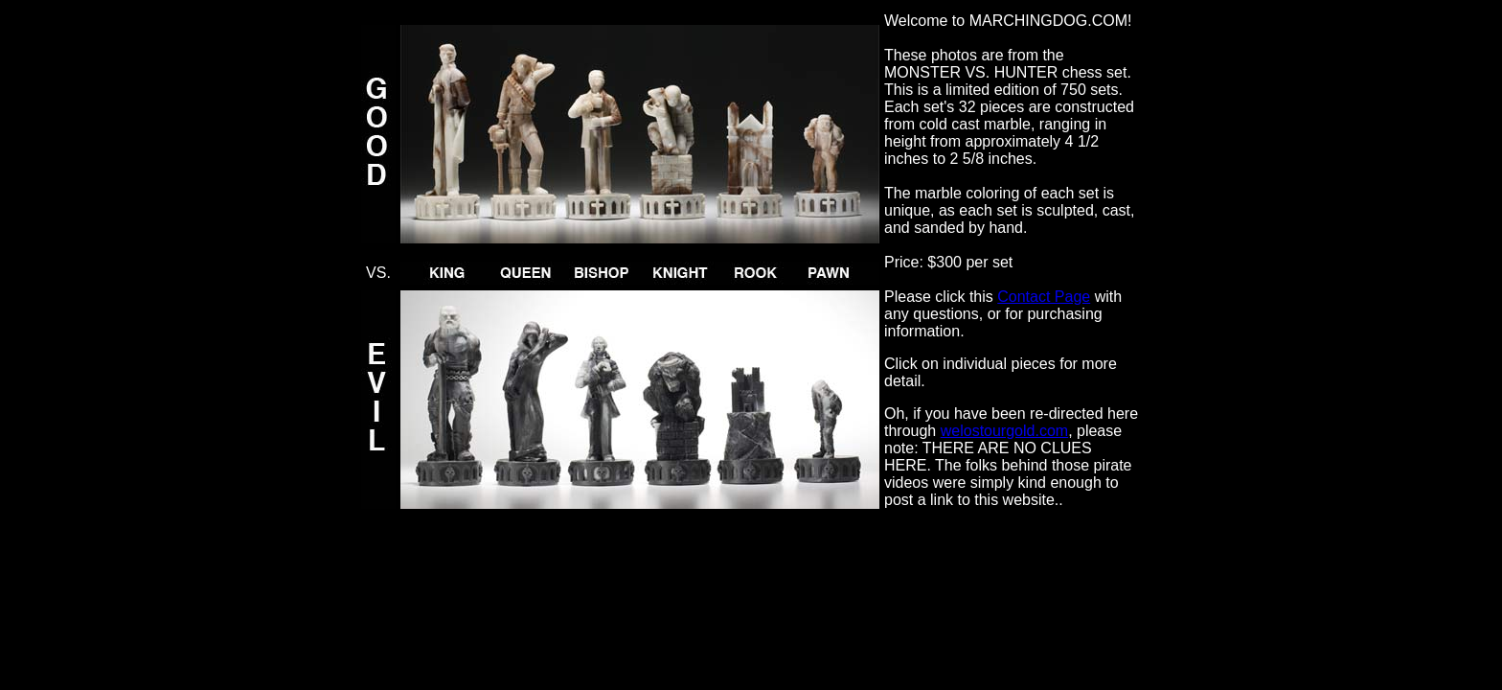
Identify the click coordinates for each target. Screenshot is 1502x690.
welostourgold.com (1004, 431)
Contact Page (1043, 296)
